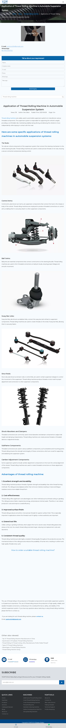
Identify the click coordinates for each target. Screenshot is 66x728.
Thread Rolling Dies (28, 704)
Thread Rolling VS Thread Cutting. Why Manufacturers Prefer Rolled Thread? (25, 643)
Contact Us (5, 713)
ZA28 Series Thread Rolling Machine (33, 698)
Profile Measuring (49, 709)
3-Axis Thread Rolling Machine (31, 702)
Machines (4, 700)
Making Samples (49, 704)
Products (4, 702)
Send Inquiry (33, 89)
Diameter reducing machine (31, 707)
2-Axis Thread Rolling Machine (31, 700)
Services (4, 704)
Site (54, 112)
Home (3, 698)
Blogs (3, 709)
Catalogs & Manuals (7, 707)
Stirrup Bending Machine (30, 711)
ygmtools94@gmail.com (15, 46)
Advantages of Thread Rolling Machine (14, 647)
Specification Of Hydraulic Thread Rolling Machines (17, 641)
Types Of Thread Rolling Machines (12, 645)
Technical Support (50, 707)
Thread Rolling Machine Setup (11, 649)
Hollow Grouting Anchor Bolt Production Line (35, 709)
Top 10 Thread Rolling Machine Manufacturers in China (18, 638)
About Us (4, 711)
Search (62, 96)
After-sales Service (50, 702)
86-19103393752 (7, 50)
